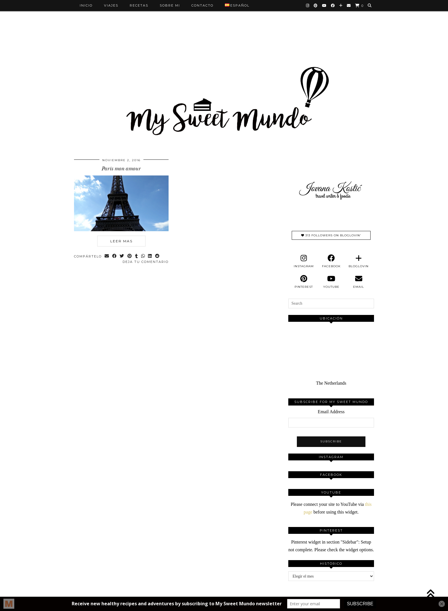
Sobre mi (170, 5)
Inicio (86, 5)
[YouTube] (324, 5)
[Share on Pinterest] (130, 256)
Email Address (331, 411)
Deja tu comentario (146, 262)
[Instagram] (308, 5)
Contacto (202, 5)
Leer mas (121, 241)
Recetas (139, 5)
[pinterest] (303, 281)
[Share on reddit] (158, 256)
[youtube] (331, 281)
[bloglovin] (358, 261)
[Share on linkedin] (150, 256)
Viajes (111, 5)
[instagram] (303, 261)
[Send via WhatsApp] (143, 256)
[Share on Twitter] (122, 256)
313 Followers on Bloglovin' (331, 235)
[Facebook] (333, 5)
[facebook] (331, 261)
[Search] (370, 5)
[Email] (349, 5)
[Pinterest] (316, 5)
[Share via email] (107, 256)
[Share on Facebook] (115, 256)
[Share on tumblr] (137, 256)
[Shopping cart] (359, 5)
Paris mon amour (121, 168)
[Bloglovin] (341, 5)
